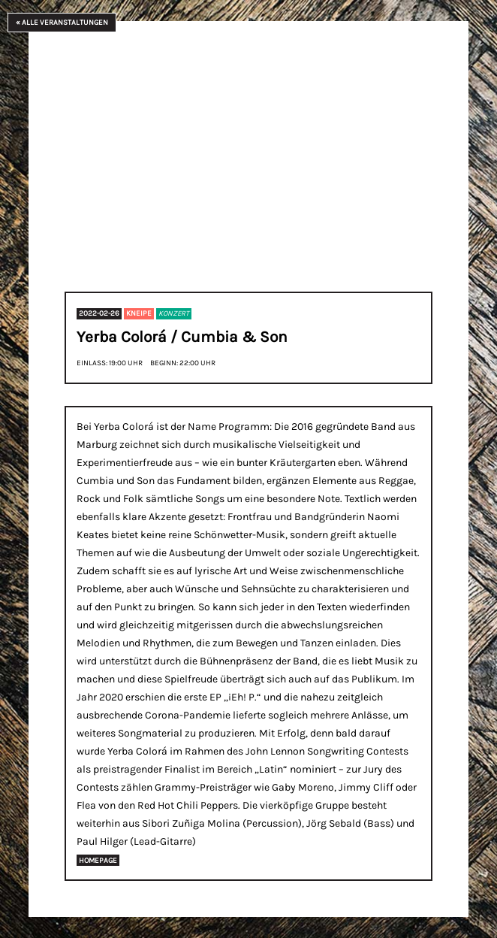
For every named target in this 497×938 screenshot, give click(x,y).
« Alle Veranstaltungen (62, 22)
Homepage (98, 860)
